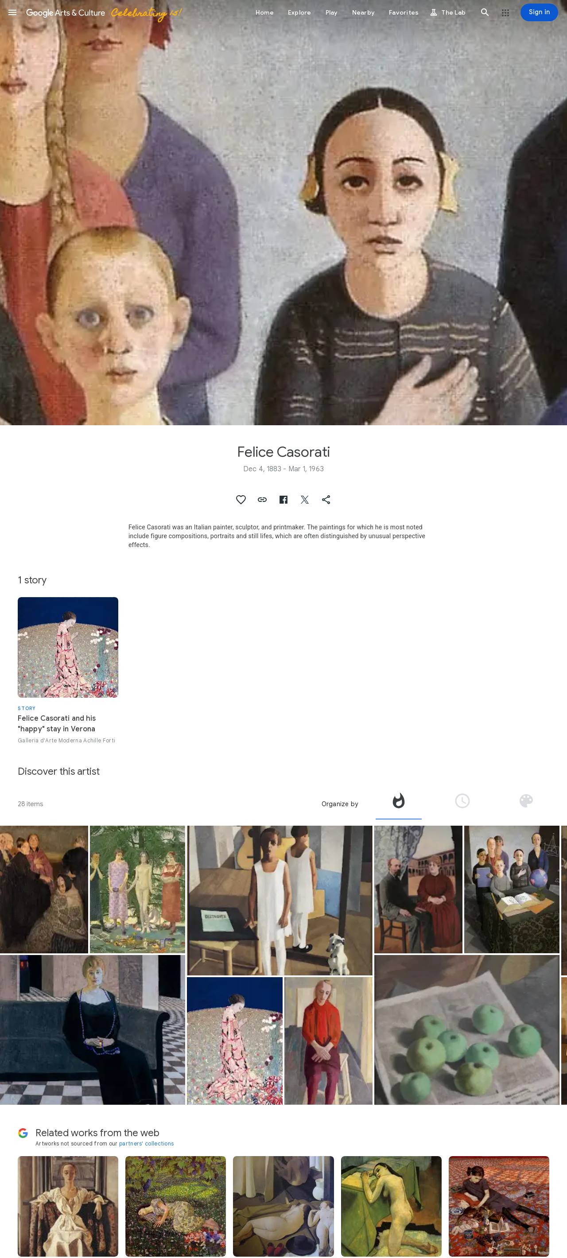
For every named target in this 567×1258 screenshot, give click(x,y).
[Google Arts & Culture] (103, 12)
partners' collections (146, 1143)
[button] (12, 12)
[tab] (399, 803)
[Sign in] (539, 12)
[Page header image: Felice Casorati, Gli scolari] (283, 212)
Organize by (340, 804)
